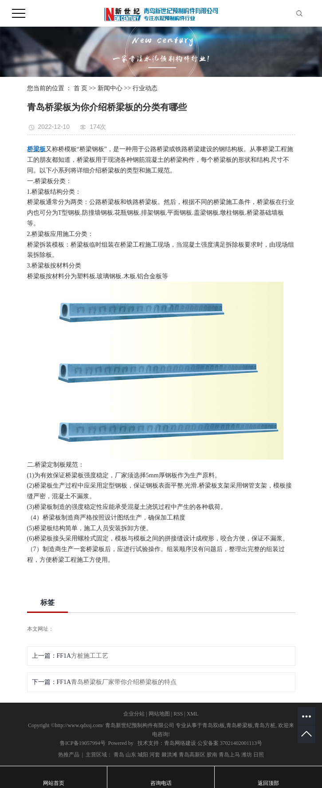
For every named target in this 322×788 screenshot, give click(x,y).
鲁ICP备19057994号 (83, 743)
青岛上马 (229, 755)
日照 (258, 755)
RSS (178, 714)
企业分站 (134, 714)
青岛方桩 (264, 725)
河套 (154, 755)
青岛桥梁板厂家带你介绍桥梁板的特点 (124, 682)
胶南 (212, 755)
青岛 (119, 755)
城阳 (142, 755)
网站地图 (159, 714)
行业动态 (145, 88)
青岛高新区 (192, 755)
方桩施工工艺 (89, 655)
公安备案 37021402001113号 (229, 743)
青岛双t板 (213, 725)
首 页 (81, 88)
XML (193, 714)
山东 (131, 755)
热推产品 (68, 755)
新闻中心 (110, 88)
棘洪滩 (169, 755)
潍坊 (246, 755)
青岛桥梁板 (239, 725)
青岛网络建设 (180, 743)
